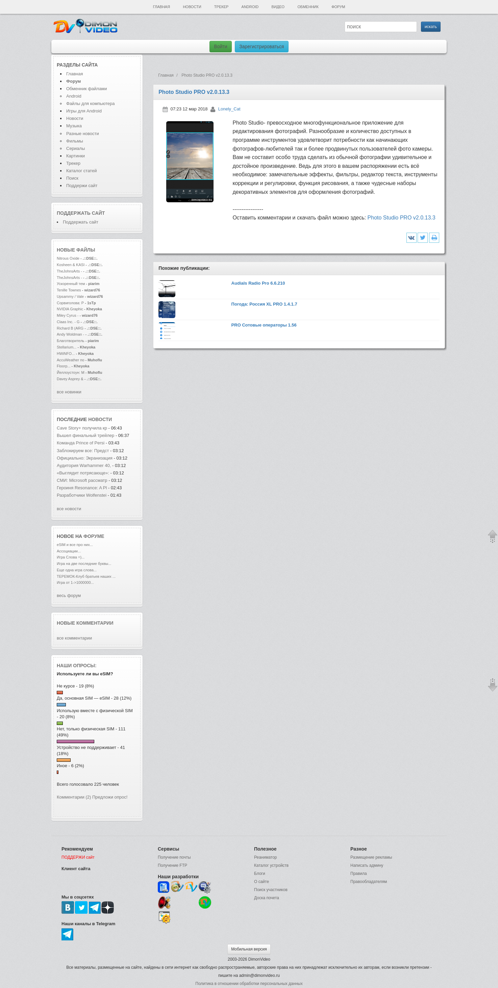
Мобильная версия (249, 949)
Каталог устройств (271, 865)
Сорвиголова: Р (70, 303)
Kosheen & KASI (70, 265)
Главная (161, 7)
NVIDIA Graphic (70, 309)
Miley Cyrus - (68, 315)
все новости (69, 508)
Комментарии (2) (74, 797)
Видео (278, 7)
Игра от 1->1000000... (75, 582)
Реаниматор (265, 857)
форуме (93, 536)
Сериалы (75, 148)
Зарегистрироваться (261, 46)
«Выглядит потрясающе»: (83, 472)
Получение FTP (172, 865)
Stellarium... (66, 347)
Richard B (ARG (70, 328)
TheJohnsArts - (69, 271)
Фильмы (74, 141)
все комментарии (74, 638)
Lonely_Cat (229, 108)
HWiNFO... (66, 354)
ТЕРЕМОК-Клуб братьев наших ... (86, 576)
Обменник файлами (86, 88)
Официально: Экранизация (85, 458)
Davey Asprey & (70, 379)
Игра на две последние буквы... (84, 564)
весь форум (69, 595)
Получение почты (174, 857)
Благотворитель (70, 341)
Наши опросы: (77, 665)
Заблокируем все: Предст (83, 450)
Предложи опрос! (109, 797)
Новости (192, 7)
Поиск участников (271, 889)
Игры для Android (84, 110)
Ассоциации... (69, 551)
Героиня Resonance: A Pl (82, 487)
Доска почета (266, 897)
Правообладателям (368, 881)
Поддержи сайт (81, 185)
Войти (220, 46)
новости (100, 419)
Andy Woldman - (70, 334)
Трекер (221, 7)
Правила (358, 873)
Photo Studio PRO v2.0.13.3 (401, 217)
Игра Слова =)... (70, 557)
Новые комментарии (85, 623)
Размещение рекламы (371, 857)
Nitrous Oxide (68, 258)
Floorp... (64, 366)
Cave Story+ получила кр (82, 428)
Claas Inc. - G (68, 322)
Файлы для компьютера (90, 103)
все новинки (69, 391)
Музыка (74, 125)
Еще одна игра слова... (77, 570)
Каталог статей (81, 170)
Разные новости (82, 133)
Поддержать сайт (81, 213)
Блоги (259, 873)
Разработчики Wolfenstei (81, 495)
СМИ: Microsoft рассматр (82, 480)
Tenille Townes (69, 290)
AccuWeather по (70, 360)
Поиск (72, 178)
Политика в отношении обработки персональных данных (248, 983)
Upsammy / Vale (70, 296)
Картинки (75, 155)
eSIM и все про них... (75, 545)
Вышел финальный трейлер (85, 435)
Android (250, 7)
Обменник (307, 7)
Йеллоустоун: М (70, 372)
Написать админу (366, 865)
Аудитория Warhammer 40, (84, 465)
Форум (338, 7)
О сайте (261, 881)
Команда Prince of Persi (80, 442)
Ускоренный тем (71, 284)
